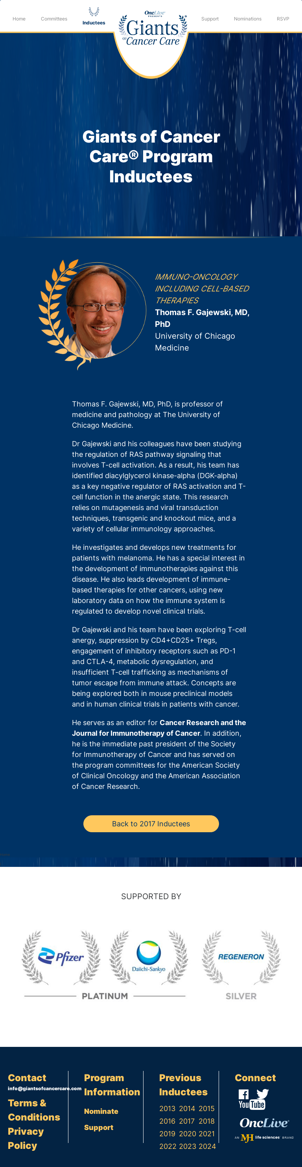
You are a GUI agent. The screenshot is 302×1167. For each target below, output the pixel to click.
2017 (187, 1121)
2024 (207, 1146)
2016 (167, 1121)
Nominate (101, 1111)
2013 (167, 1108)
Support (210, 19)
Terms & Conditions (34, 1110)
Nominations (247, 19)
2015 (207, 1108)
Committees (54, 19)
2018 (207, 1121)
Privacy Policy (26, 1138)
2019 (167, 1134)
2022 (168, 1146)
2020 (187, 1134)
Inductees (94, 23)
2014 (187, 1108)
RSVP (283, 19)
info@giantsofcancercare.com (38, 1088)
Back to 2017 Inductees (151, 824)
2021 (207, 1134)
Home (19, 19)
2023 (187, 1146)
